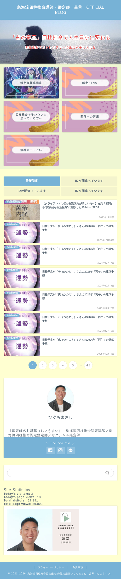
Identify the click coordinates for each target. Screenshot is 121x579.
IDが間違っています (89, 180)
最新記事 (32, 180)
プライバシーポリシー (51, 567)
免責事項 (78, 567)
